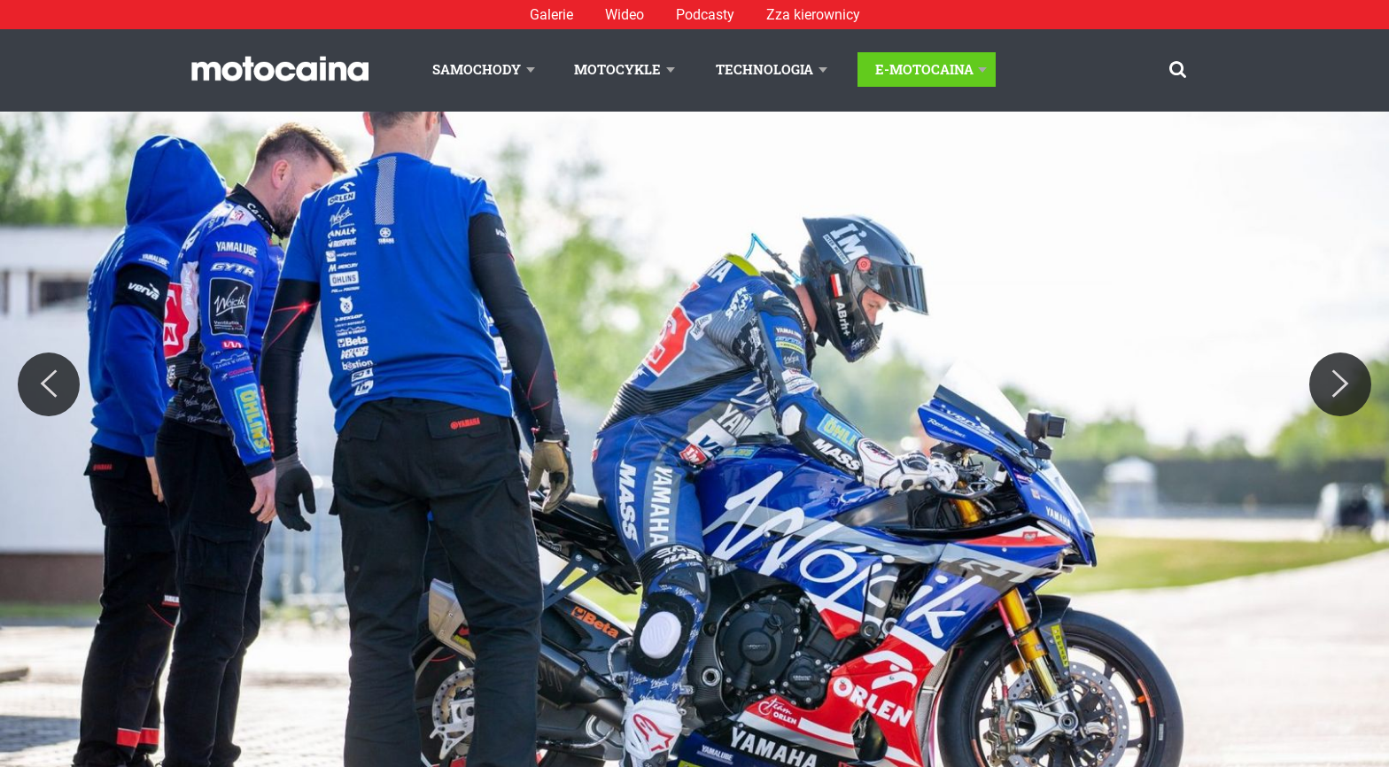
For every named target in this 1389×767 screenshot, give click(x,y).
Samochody (476, 69)
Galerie (551, 14)
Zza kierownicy (813, 14)
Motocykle (617, 69)
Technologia (764, 69)
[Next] (1340, 384)
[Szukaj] (1177, 69)
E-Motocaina (924, 69)
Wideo (624, 14)
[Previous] (49, 384)
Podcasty (705, 14)
